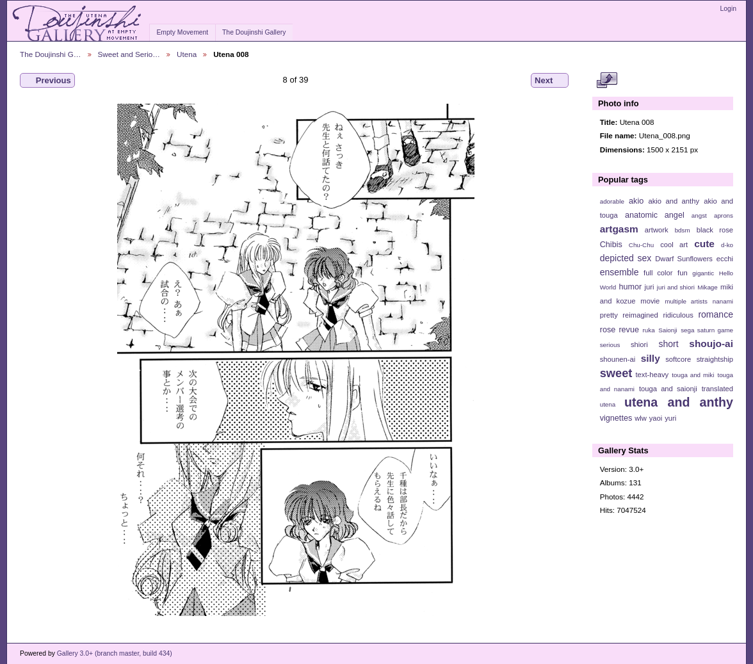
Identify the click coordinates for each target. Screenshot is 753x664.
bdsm (682, 230)
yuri (670, 418)
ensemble (619, 272)
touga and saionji (668, 389)
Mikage (707, 287)
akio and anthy (673, 201)
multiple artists (686, 301)
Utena (187, 54)
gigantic (703, 273)
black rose (715, 230)
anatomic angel (654, 215)
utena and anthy (678, 402)
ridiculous (678, 315)
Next (550, 81)
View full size (606, 81)
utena (608, 404)
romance (715, 314)
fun (682, 273)
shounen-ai (618, 359)
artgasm (619, 228)
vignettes (616, 418)
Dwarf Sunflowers (684, 259)
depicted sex (626, 258)
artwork (656, 230)
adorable (612, 201)
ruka (649, 330)
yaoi (656, 418)
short (668, 344)
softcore (678, 359)
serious (610, 344)
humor (630, 286)
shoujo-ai (711, 343)
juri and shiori (676, 287)
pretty (609, 315)
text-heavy (651, 374)
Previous (47, 81)
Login (728, 8)
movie (650, 301)
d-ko (727, 244)
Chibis (611, 244)
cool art (674, 244)
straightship (715, 359)
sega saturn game (707, 330)
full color (658, 273)
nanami (723, 301)
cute (704, 243)
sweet (616, 373)
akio (636, 201)
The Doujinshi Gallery (254, 32)
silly (650, 358)
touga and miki (693, 374)
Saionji (667, 330)
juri (649, 287)
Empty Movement (182, 32)
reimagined (640, 315)
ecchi (725, 259)
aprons (723, 215)
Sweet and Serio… (129, 54)
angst (699, 215)
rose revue (619, 329)
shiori (639, 344)
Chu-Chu (641, 244)
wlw (641, 418)
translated (717, 389)
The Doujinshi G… (50, 54)
